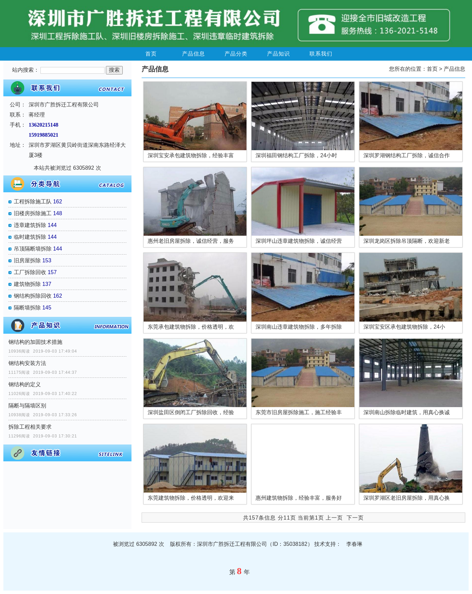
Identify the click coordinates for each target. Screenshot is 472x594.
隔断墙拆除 (27, 307)
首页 (151, 54)
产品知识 (278, 54)
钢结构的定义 (24, 384)
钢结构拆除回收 (33, 296)
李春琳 (354, 544)
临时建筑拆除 (30, 237)
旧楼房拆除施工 (33, 213)
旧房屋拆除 (27, 260)
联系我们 (320, 54)
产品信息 (193, 54)
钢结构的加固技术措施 (35, 342)
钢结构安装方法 (27, 363)
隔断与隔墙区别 (27, 405)
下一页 (355, 518)
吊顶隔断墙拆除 (33, 249)
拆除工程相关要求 (30, 427)
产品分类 (236, 54)
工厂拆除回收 (30, 272)
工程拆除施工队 (33, 201)
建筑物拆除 (27, 284)
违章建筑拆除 (30, 225)
